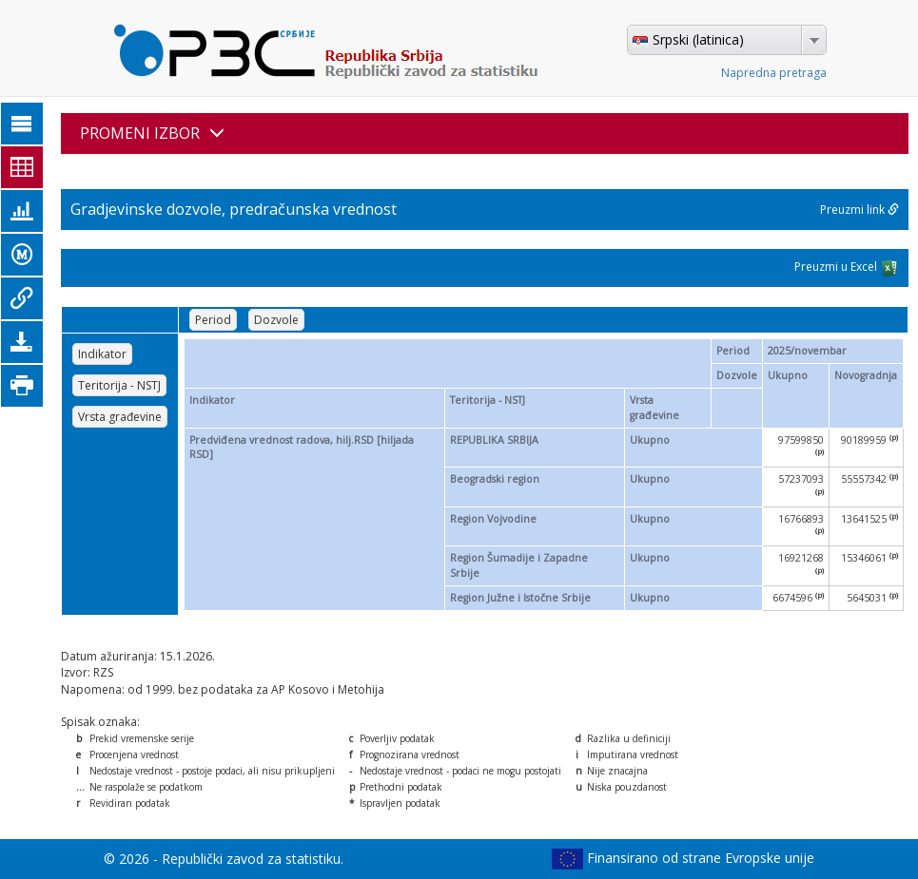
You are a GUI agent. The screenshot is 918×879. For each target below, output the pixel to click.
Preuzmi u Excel (846, 267)
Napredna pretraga (774, 73)
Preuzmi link (859, 209)
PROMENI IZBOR (152, 133)
